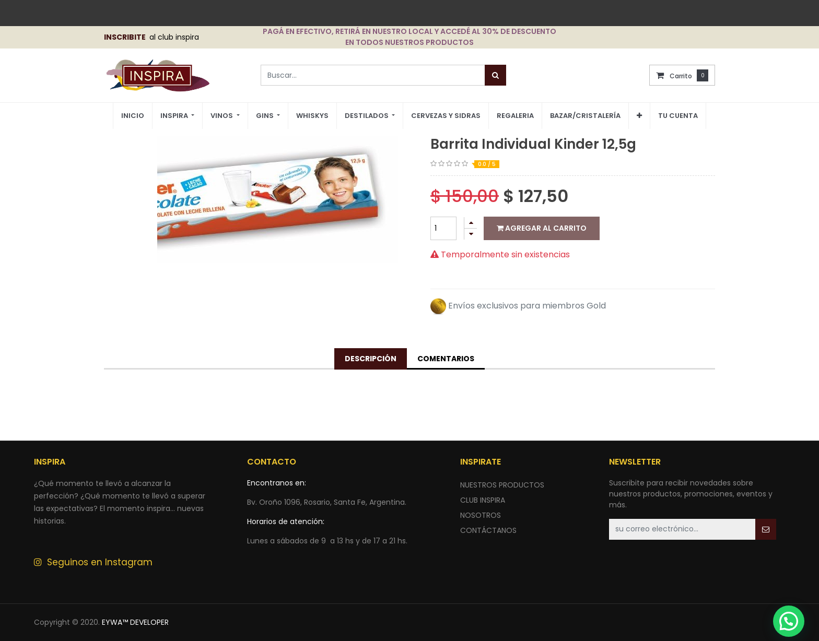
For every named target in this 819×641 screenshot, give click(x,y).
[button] (639, 116)
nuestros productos (502, 485)
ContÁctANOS (488, 530)
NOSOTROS (480, 515)
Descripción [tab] (370, 358)
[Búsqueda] (495, 75)
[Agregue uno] (470, 222)
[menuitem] (132, 116)
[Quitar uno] (470, 234)
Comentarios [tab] (445, 358)
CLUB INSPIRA (482, 500)
